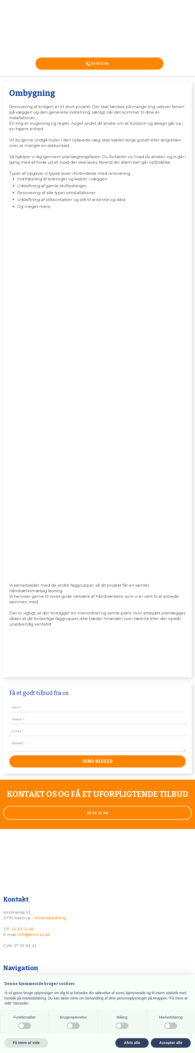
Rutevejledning (50, 917)
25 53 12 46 (22, 928)
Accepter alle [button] (170, 1043)
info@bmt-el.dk (34, 934)
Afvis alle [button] (132, 1043)
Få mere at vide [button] (26, 1043)
